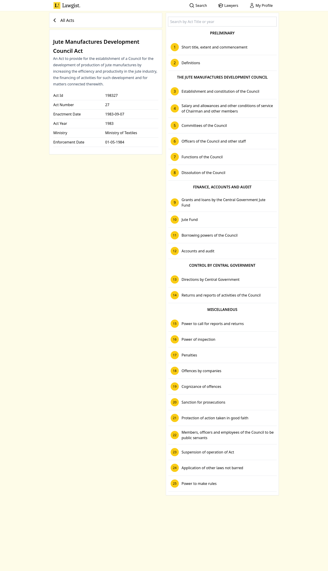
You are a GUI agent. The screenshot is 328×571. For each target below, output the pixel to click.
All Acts (62, 20)
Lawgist (67, 5)
